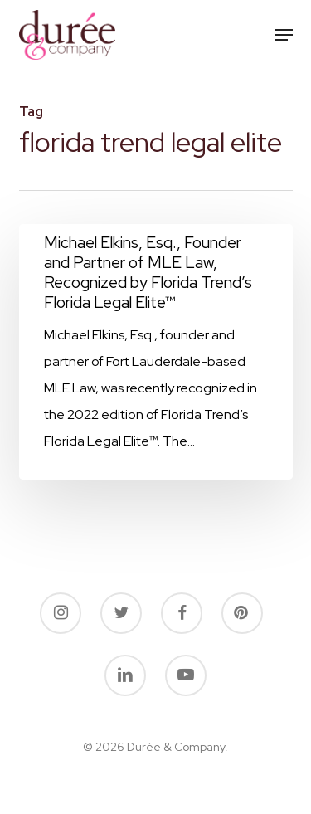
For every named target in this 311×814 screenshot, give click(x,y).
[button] (284, 35)
